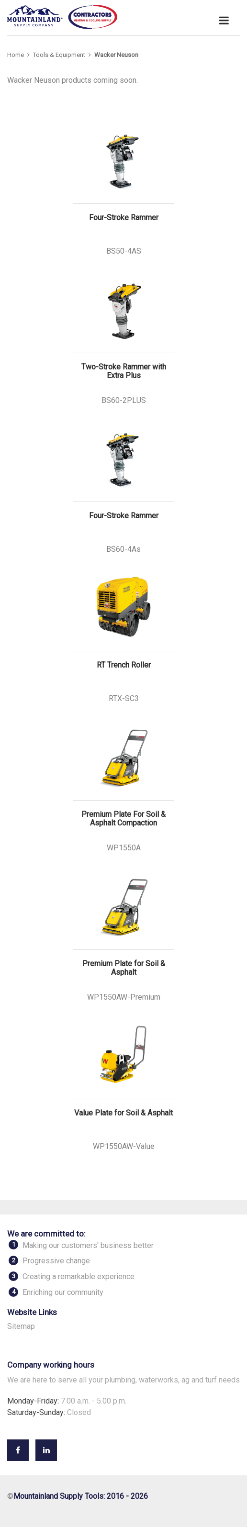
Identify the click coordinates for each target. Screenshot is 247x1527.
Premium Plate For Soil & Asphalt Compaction (123, 818)
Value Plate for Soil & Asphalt (123, 1113)
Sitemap (21, 1326)
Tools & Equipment (59, 54)
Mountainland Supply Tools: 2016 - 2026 (80, 1496)
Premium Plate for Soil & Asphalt (123, 968)
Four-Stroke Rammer (123, 217)
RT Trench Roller (124, 665)
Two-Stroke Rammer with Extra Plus (123, 371)
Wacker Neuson (116, 54)
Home (15, 54)
